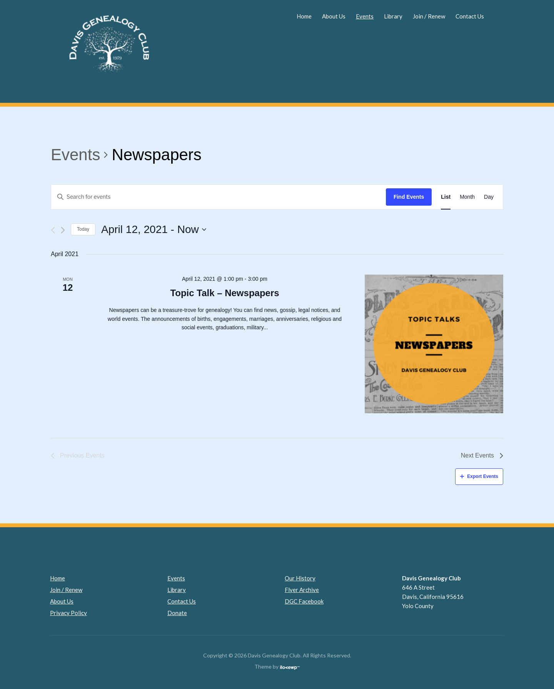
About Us (333, 16)
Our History (300, 578)
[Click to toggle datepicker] (153, 229)
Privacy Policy (68, 612)
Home (304, 16)
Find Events (409, 197)
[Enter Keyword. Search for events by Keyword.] (218, 197)
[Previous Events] (53, 230)
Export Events (479, 476)
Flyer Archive (302, 589)
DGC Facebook (304, 601)
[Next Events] (63, 230)
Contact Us (470, 16)
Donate (177, 612)
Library (393, 16)
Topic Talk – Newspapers (224, 293)
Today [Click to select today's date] (83, 229)
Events (365, 16)
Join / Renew (429, 16)
